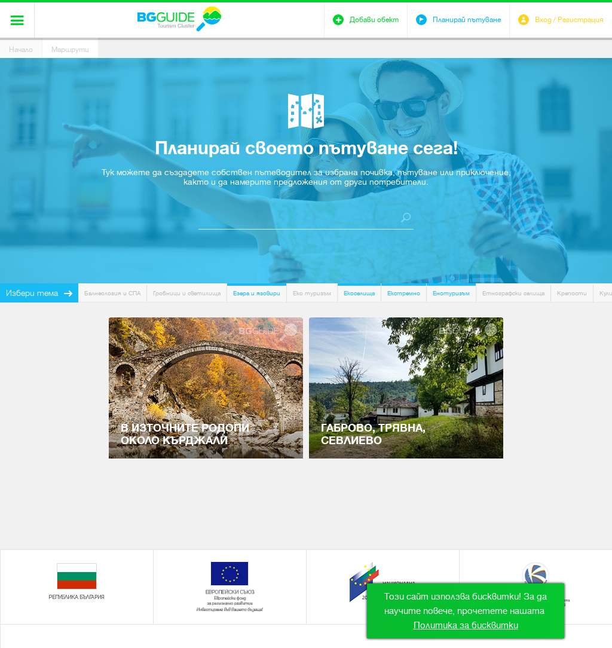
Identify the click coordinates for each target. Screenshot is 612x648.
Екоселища (359, 293)
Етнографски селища (513, 293)
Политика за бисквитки (466, 625)
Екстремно (403, 293)
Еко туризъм (312, 293)
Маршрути (70, 49)
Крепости (572, 293)
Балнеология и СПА (112, 293)
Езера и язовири (256, 293)
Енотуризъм (451, 293)
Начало (21, 49)
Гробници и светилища (187, 293)
